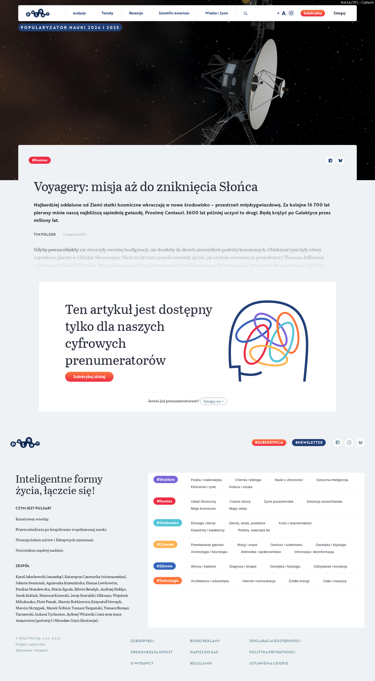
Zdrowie (165, 566)
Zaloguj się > (213, 401)
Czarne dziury (240, 501)
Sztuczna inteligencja (332, 480)
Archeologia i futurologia (209, 552)
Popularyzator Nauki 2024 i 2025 (70, 27)
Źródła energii (299, 581)
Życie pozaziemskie (278, 501)
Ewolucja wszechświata (324, 501)
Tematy (107, 13)
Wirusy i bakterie (203, 566)
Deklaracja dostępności (274, 640)
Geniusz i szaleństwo (286, 545)
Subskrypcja (270, 442)
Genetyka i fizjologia (331, 545)
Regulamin (201, 663)
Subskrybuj (313, 13)
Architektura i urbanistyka (210, 581)
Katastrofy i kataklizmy (207, 530)
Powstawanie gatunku (207, 545)
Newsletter (310, 442)
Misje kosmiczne (203, 508)
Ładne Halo (37, 644)
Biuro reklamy (205, 640)
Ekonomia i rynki (203, 487)
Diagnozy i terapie (243, 566)
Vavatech (41, 650)
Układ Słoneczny (203, 501)
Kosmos (41, 160)
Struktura (166, 479)
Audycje (79, 13)
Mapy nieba (238, 508)
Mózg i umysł (247, 545)
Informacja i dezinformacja (314, 552)
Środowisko (169, 522)
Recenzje (136, 13)
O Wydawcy (142, 663)
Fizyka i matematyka (206, 480)
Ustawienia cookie (268, 663)
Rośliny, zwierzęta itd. (254, 530)
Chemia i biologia (248, 480)
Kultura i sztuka (240, 487)
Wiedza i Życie (216, 13)
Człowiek (166, 544)
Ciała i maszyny (335, 581)
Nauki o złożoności (289, 480)
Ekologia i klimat (203, 523)
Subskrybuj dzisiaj (89, 376)
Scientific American (174, 13)
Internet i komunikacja (258, 581)
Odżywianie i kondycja (330, 566)
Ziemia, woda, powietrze (247, 523)
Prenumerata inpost (152, 652)
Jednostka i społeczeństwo (261, 552)
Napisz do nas (204, 652)
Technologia (169, 580)
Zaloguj (340, 13)
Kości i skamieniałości (295, 523)
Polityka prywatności (272, 652)
